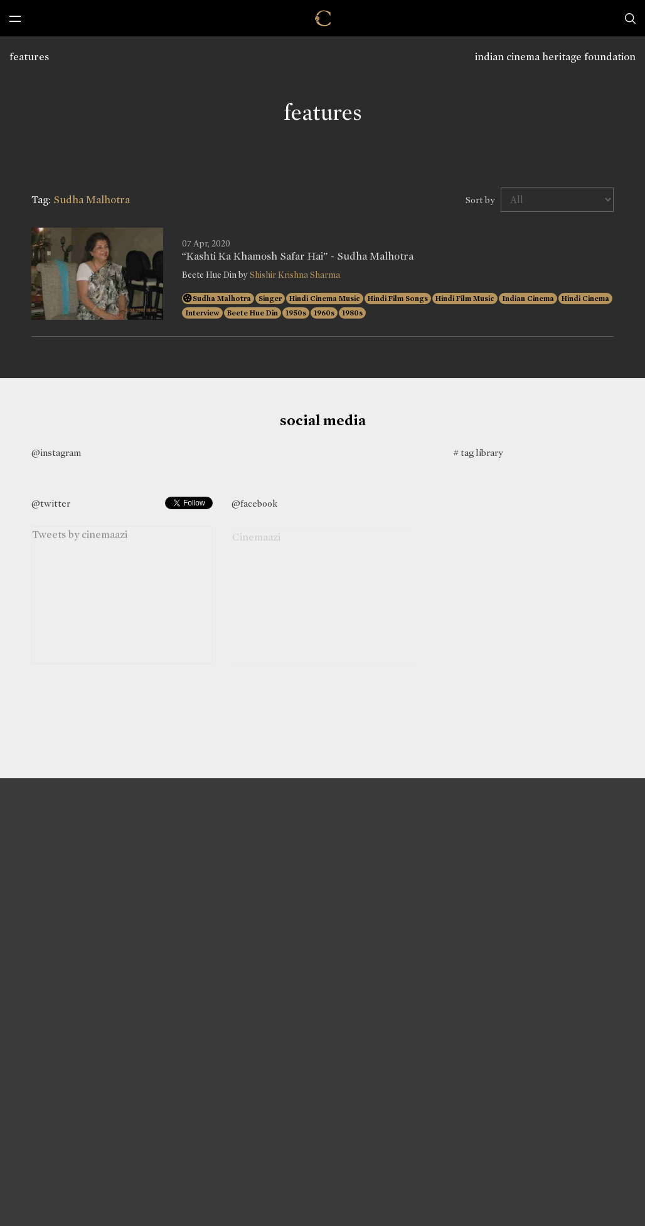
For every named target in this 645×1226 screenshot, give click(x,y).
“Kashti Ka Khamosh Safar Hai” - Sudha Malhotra (297, 256)
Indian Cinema (528, 298)
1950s (295, 313)
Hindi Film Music (464, 298)
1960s (324, 313)
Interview (202, 313)
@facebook (254, 503)
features (29, 56)
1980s (352, 313)
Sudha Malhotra (222, 298)
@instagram (56, 452)
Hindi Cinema (585, 298)
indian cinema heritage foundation (555, 56)
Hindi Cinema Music (324, 298)
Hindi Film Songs (398, 298)
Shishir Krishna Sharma (295, 275)
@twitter (50, 503)
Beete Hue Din (252, 313)
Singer (270, 298)
